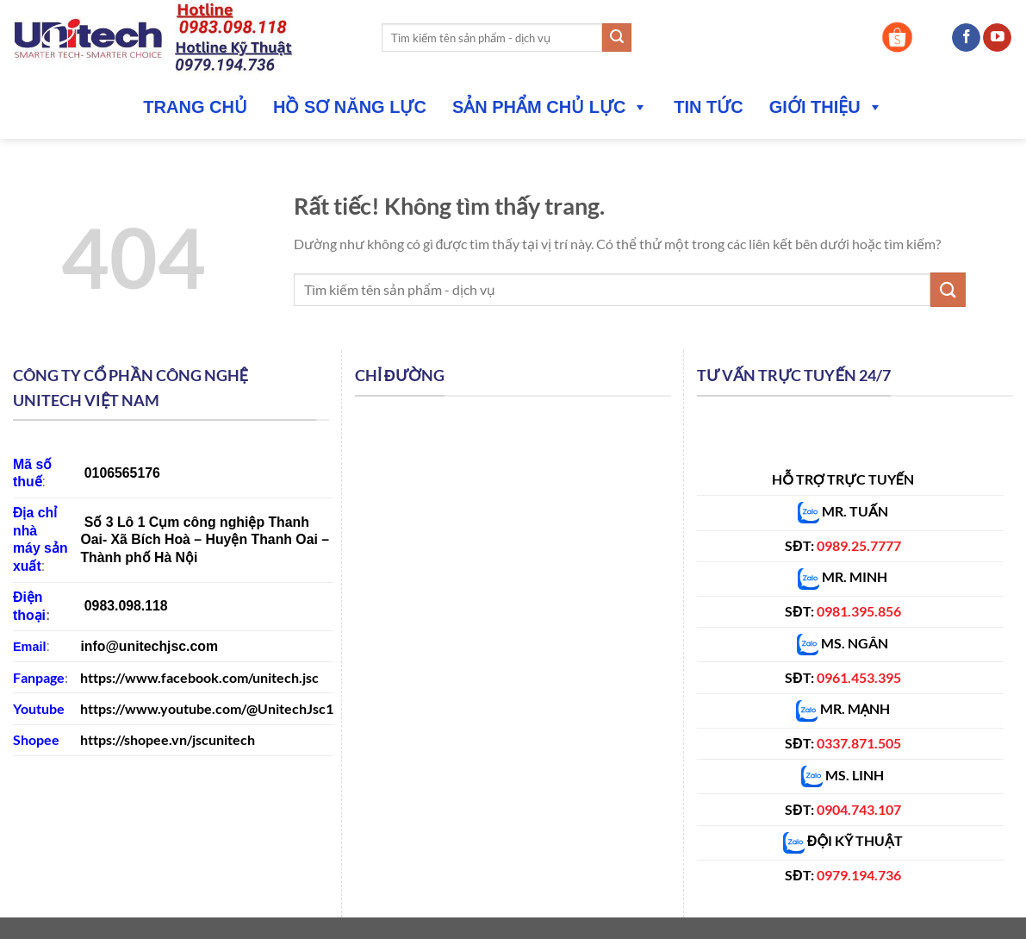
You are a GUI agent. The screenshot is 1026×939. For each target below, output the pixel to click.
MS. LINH (842, 775)
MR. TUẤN (843, 511)
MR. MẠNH (843, 708)
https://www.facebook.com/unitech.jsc (199, 677)
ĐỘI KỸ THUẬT (843, 840)
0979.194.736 (859, 875)
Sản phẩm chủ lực (550, 107)
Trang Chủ (195, 106)
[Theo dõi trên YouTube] (997, 38)
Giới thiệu (826, 107)
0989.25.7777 (859, 545)
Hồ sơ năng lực (349, 106)
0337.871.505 (859, 743)
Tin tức (708, 106)
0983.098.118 (126, 605)
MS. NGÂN (853, 643)
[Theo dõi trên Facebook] (966, 38)
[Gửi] (616, 38)
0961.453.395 (859, 677)
